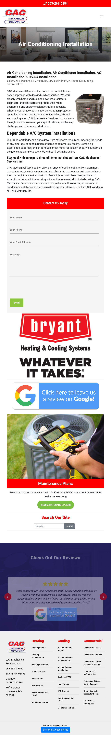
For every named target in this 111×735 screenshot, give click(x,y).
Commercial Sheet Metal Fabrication (92, 663)
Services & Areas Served (55, 729)
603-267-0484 (57, 3)
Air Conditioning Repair (65, 649)
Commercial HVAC (92, 648)
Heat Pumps (37, 678)
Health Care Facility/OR (89, 702)
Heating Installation (41, 664)
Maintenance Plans (40, 702)
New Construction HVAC (40, 693)
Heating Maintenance (38, 656)
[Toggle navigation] (101, 16)
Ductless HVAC (38, 671)
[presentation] (32, 288)
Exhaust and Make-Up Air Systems (92, 682)
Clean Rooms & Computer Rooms (91, 692)
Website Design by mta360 (55, 725)
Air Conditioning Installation (65, 668)
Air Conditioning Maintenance (65, 658)
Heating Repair (38, 648)
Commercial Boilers (93, 655)
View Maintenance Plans (55, 504)
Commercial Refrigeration (90, 672)
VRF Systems (37, 685)
